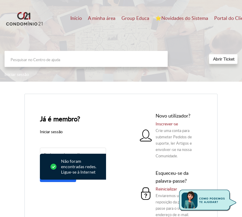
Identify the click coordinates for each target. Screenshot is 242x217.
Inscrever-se (167, 124)
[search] (86, 59)
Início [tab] (76, 18)
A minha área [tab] (101, 18)
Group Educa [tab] (135, 18)
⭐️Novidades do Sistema (181, 18)
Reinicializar (166, 189)
